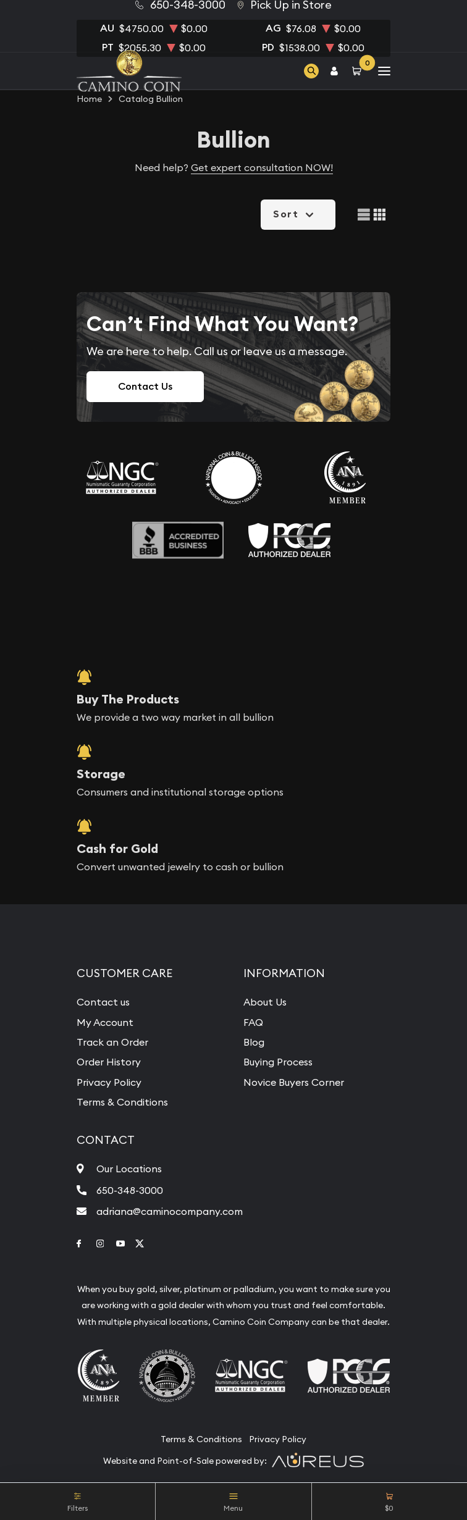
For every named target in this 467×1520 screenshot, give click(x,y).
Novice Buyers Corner (293, 1082)
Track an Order (112, 1042)
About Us (265, 1002)
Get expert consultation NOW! (262, 167)
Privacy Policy (109, 1082)
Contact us (103, 1002)
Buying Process (278, 1062)
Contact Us (145, 386)
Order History (109, 1062)
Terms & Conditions (122, 1102)
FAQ (253, 1022)
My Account (105, 1022)
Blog (253, 1042)
